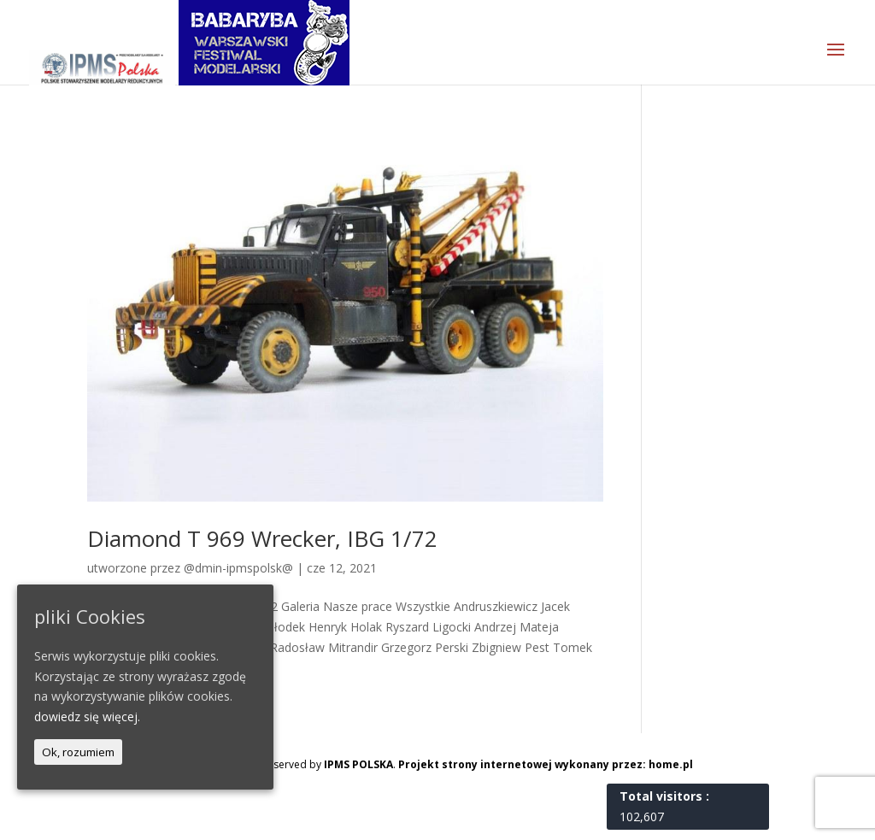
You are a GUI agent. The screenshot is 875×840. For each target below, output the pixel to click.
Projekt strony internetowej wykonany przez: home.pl (545, 764)
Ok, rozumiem (78, 752)
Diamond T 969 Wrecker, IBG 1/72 (262, 538)
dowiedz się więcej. (87, 716)
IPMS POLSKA (358, 764)
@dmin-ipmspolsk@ (238, 568)
